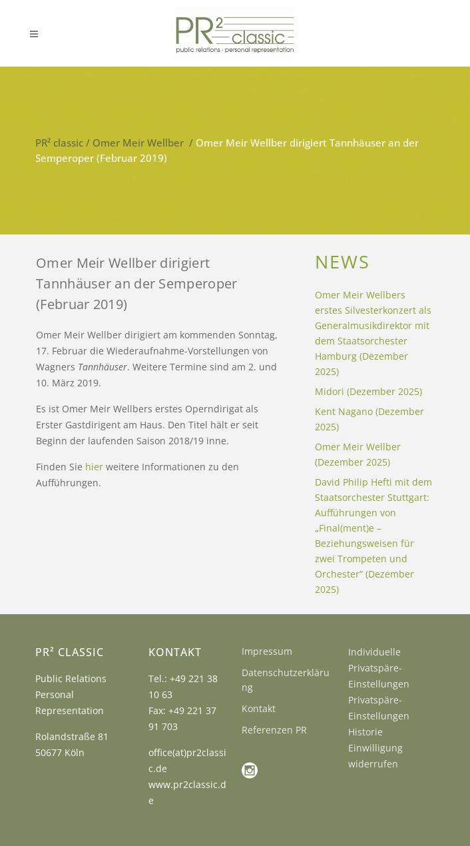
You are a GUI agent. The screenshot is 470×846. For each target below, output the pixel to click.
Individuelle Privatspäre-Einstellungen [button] (378, 667)
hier (94, 466)
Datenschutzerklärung (286, 679)
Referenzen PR (274, 729)
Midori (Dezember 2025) (368, 391)
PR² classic (59, 142)
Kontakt (259, 708)
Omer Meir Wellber (138, 142)
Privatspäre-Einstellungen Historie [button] (378, 715)
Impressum (267, 651)
